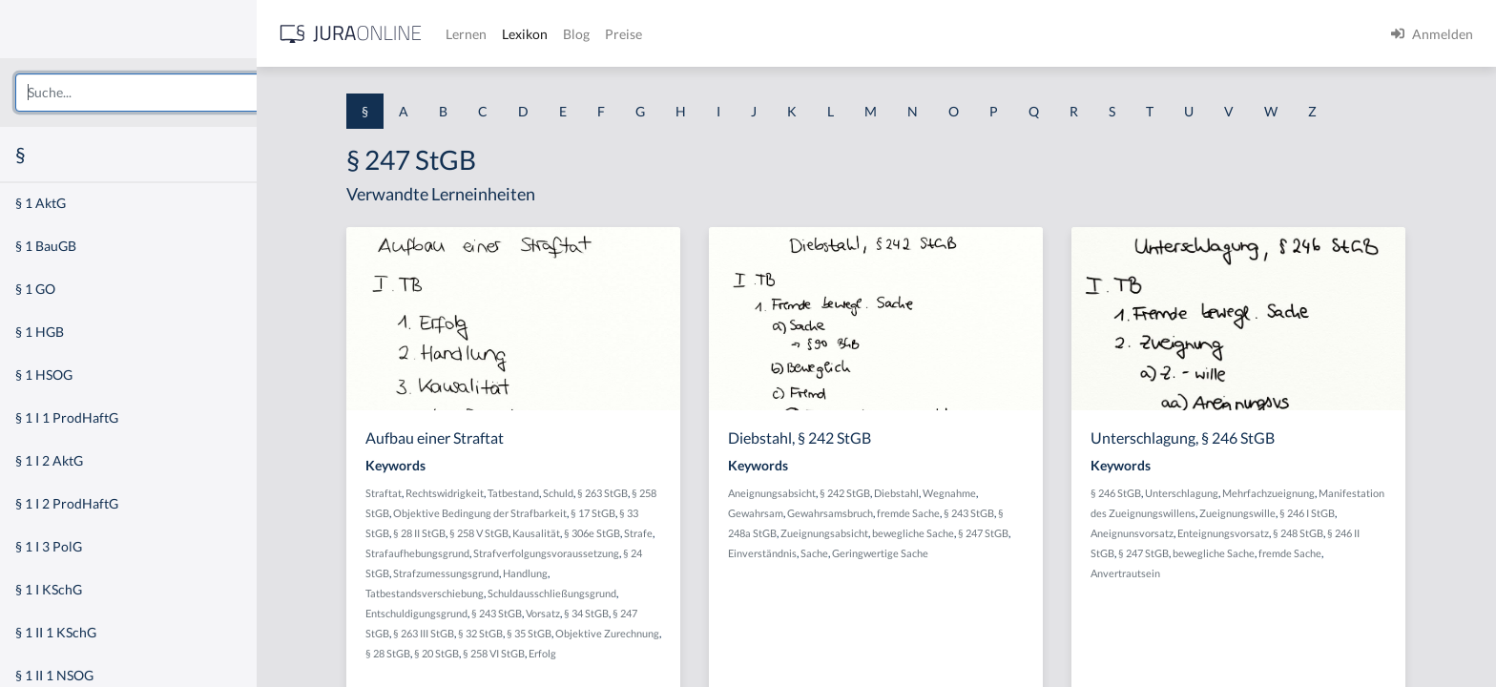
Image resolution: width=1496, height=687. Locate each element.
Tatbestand (538, 493)
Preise (672, 34)
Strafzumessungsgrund (471, 573)
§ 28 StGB (412, 653)
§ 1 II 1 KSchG (55, 632)
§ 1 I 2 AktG (49, 460)
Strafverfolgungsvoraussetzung (571, 553)
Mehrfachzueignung (1293, 493)
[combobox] (152, 92)
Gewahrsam (780, 513)
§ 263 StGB (627, 493)
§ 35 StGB (553, 633)
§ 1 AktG (40, 203)
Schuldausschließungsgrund (576, 593)
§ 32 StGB (505, 633)
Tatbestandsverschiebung (449, 593)
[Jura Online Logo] (399, 34)
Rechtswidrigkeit (469, 493)
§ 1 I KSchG (48, 589)
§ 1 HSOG (44, 374)
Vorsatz (568, 613)
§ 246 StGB (1140, 493)
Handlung (550, 573)
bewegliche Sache (938, 533)
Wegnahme (974, 493)
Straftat (408, 493)
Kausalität (561, 533)
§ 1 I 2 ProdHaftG (66, 503)
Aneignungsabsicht (797, 493)
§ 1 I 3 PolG (48, 546)
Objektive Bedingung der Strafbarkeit (505, 513)
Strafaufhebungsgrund (442, 553)
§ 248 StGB (1323, 533)
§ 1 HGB (39, 331)
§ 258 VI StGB (519, 653)
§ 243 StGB (521, 613)
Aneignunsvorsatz (1156, 533)
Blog (625, 34)
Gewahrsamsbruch (855, 513)
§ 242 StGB (869, 493)
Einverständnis (787, 553)
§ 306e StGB (617, 533)
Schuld (583, 493)
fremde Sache (933, 513)
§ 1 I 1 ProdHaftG (66, 417)
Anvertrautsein (1150, 573)
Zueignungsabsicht (849, 533)
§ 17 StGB (617, 513)
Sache (839, 553)
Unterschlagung (1206, 493)
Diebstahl (921, 493)
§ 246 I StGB (1332, 513)
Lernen (514, 34)
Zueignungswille (1262, 513)
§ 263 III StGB (448, 633)
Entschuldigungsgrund (441, 613)
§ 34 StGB (611, 613)
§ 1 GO (35, 289)
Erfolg (567, 653)
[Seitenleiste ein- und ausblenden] (275, 29)
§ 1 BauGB (45, 246)
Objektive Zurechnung (632, 633)
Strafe (663, 533)
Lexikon (573, 34)
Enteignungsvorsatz (1248, 533)
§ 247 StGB (1008, 533)
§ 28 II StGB (444, 533)
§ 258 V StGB (503, 533)
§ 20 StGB (461, 653)
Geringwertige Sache (905, 553)
